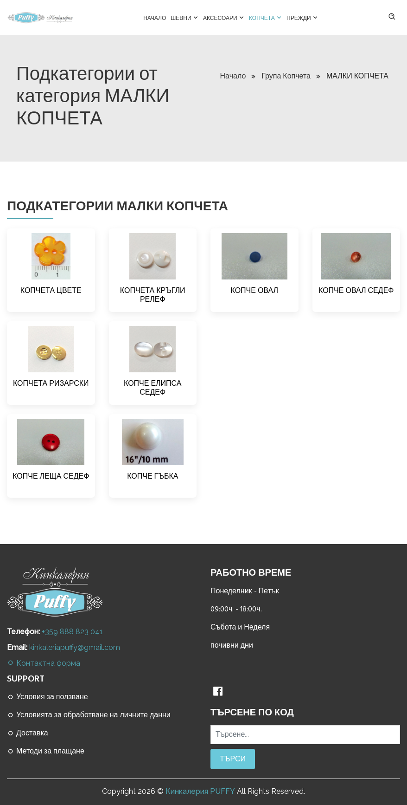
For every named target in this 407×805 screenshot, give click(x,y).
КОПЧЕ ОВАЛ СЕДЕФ (356, 291)
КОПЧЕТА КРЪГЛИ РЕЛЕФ (152, 295)
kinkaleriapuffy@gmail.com (74, 647)
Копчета (265, 17)
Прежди (302, 17)
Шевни (184, 17)
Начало (154, 18)
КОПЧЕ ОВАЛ (254, 291)
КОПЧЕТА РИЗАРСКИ (51, 383)
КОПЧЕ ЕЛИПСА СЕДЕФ (152, 387)
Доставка (27, 733)
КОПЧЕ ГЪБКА (152, 476)
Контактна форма (43, 663)
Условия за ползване (47, 697)
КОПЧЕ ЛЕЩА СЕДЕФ (51, 476)
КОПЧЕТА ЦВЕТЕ (51, 291)
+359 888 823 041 (72, 631)
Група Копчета (290, 76)
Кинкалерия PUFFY (200, 791)
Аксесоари (223, 17)
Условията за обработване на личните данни (89, 715)
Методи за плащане (45, 751)
